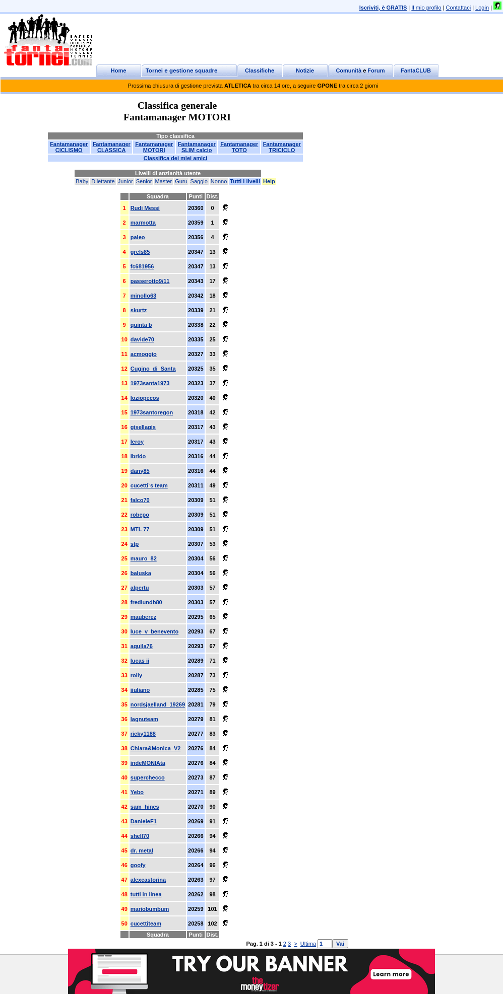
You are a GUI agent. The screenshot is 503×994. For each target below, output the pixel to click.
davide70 (142, 339)
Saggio (199, 181)
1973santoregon (152, 412)
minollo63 (143, 296)
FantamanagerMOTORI (154, 147)
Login (482, 8)
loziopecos (145, 398)
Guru (181, 181)
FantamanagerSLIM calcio (197, 147)
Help (269, 181)
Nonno (219, 181)
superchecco (148, 777)
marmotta (143, 223)
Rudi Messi (145, 208)
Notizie (305, 70)
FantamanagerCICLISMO (69, 147)
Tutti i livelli (245, 181)
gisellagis (143, 427)
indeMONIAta (148, 763)
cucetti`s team (149, 485)
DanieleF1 (144, 821)
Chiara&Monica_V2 (156, 748)
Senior (144, 181)
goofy (138, 865)
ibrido (138, 456)
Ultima (308, 944)
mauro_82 (144, 558)
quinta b (141, 325)
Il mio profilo (426, 8)
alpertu (140, 588)
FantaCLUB (416, 70)
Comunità (348, 70)
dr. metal (142, 850)
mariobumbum (150, 909)
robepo (140, 515)
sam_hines (145, 807)
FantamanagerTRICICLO (282, 147)
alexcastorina (148, 880)
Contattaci (458, 8)
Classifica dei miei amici (176, 158)
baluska (141, 573)
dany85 (140, 471)
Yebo (137, 792)
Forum (376, 70)
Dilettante (102, 181)
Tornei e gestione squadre (182, 70)
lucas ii (140, 661)
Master (163, 181)
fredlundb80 (146, 602)
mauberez (143, 617)
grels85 (140, 252)
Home (119, 70)
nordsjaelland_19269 (158, 704)
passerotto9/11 (150, 281)
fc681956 (142, 266)
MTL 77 (140, 529)
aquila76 (142, 646)
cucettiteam (146, 923)
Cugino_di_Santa (153, 369)
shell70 (140, 836)
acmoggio (144, 354)
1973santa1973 (150, 383)
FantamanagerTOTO (239, 147)
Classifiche (259, 70)
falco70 (140, 500)
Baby (82, 181)
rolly (136, 675)
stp (135, 544)
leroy (137, 442)
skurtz (139, 310)
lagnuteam (144, 719)
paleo (138, 237)
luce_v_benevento (154, 631)
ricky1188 (143, 734)
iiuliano (140, 690)
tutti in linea (146, 894)
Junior (125, 181)
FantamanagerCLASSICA (112, 147)
